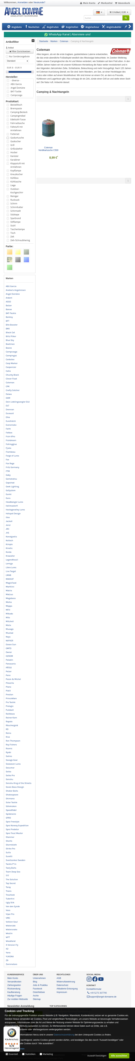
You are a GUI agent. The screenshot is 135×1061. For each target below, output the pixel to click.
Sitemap (37, 999)
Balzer (9, 305)
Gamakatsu (11, 479)
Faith (8, 429)
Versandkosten (14, 981)
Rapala (9, 721)
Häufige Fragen (14, 995)
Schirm (13, 203)
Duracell (10, 413)
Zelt (12, 236)
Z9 (7, 960)
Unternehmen (39, 978)
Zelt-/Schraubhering (20, 240)
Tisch (12, 232)
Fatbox (9, 432)
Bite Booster (11, 325)
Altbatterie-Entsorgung (67, 988)
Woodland (10, 941)
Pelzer (8, 671)
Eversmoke (11, 425)
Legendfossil (12, 560)
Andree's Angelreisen (16, 290)
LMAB (8, 575)
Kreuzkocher (16, 174)
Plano (8, 687)
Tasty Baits (11, 868)
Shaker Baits (12, 791)
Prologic (10, 706)
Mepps (9, 606)
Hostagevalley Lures (15, 509)
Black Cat (10, 332)
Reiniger (14, 196)
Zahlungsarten (14, 985)
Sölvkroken (11, 806)
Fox (7, 459)
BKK (8, 328)
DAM (8, 398)
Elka (8, 417)
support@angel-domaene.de (101, 997)
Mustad (9, 633)
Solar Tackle (11, 802)
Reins (8, 733)
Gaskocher (15, 141)
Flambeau (10, 452)
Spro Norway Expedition (17, 825)
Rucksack (14, 199)
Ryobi (8, 752)
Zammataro (11, 964)
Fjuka (8, 448)
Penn (8, 675)
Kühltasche (15, 181)
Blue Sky (10, 340)
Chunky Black (12, 375)
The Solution (12, 879)
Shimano (10, 798)
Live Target (11, 571)
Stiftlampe (15, 221)
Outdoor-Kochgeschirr (16, 191)
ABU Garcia (16, 84)
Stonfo (9, 841)
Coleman (10, 382)
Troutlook (10, 895)
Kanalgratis (11, 536)
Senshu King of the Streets (18, 783)
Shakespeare (12, 794)
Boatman (10, 344)
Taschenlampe (17, 229)
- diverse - (15, 80)
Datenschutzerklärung (64, 1035)
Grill (12, 145)
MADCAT (10, 579)
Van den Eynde (13, 906)
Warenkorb (122, 3)
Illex (8, 517)
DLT (7, 405)
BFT (7, 321)
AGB (59, 978)
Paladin (9, 660)
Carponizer (11, 367)
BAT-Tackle (16, 91)
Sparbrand (15, 218)
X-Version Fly (12, 945)
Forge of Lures (12, 456)
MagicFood (11, 583)
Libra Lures (11, 567)
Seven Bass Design (15, 787)
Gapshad (10, 482)
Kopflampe (15, 170)
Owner (9, 652)
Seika (8, 771)
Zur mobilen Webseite (17, 999)
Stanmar (10, 837)
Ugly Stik (10, 902)
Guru (8, 498)
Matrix (9, 590)
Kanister (14, 156)
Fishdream (11, 440)
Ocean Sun (11, 644)
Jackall (9, 521)
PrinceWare (11, 698)
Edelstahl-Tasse (17, 119)
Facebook (37, 988)
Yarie (8, 952)
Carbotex (10, 359)
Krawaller (10, 556)
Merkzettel (105, 3)
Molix (8, 625)
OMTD (8, 648)
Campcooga (16, 95)
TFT (7, 875)
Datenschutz (62, 985)
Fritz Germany (12, 467)
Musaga (10, 629)
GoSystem (10, 490)
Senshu (9, 779)
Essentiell (13, 1054)
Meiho (9, 602)
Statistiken (30, 1054)
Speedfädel (11, 810)
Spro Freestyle (12, 821)
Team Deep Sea (13, 872)
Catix (8, 371)
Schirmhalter (16, 207)
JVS (7, 533)
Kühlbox (14, 177)
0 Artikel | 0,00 (119, 12)
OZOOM (9, 656)
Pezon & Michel (13, 679)
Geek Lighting (12, 486)
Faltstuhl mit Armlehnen (16, 128)
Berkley (9, 317)
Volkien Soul (12, 922)
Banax (9, 309)
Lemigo (9, 563)
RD (7, 729)
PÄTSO (9, 667)
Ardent (9, 298)
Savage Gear (12, 760)
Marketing (48, 1054)
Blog (35, 981)
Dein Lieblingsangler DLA (18, 402)
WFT (8, 937)
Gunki (9, 494)
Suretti (9, 856)
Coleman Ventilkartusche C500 (48, 148)
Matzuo (9, 594)
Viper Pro (10, 914)
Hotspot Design (13, 513)
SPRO (8, 818)
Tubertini (10, 898)
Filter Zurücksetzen (19, 51)
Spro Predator (12, 829)
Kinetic (9, 548)
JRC (7, 529)
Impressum (62, 992)
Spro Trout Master (14, 833)
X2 (7, 949)
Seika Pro (10, 775)
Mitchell (10, 621)
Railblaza (10, 714)
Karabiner (15, 159)
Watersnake (11, 929)
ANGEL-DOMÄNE (25, 12)
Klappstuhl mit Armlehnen (17, 165)
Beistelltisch (16, 104)
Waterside (10, 925)
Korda (8, 552)
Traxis (8, 891)
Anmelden (22, 2)
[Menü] (18, 1029)
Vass (8, 910)
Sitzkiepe (14, 214)
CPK (7, 386)
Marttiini (10, 586)
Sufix (8, 852)
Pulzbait (10, 710)
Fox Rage (10, 463)
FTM (8, 471)
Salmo (9, 756)
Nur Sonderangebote (19, 56)
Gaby (8, 475)
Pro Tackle (10, 702)
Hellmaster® (12, 506)
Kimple (9, 544)
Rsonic (9, 748)
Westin (9, 933)
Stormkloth (11, 845)
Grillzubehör (16, 148)
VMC (8, 918)
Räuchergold (12, 725)
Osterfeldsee (39, 992)
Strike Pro (10, 848)
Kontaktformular (93, 989)
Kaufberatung (13, 992)
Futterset (14, 134)
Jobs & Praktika (40, 985)
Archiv (36, 995)
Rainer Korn (11, 717)
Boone (9, 348)
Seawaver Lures (13, 764)
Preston (9, 694)
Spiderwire (11, 814)
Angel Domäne (18, 87)
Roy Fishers (11, 744)
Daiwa (9, 394)
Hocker (13, 152)
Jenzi (8, 525)
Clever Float (11, 378)
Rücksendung (13, 988)
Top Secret (11, 883)
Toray (8, 887)
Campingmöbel (17, 115)
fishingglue (11, 444)
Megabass (11, 598)
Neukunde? (39, 2)
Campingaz (11, 355)
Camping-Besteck (18, 112)
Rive (8, 737)
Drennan (10, 409)
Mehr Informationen (14, 1049)
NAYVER (9, 640)
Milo (8, 617)
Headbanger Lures (14, 502)
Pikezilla (10, 683)
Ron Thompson (13, 741)
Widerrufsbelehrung (66, 981)
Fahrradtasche (17, 123)
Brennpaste (16, 108)
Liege (12, 185)
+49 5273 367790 (97, 992)
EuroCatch (11, 421)
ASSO (8, 301)
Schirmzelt (15, 210)
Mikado (9, 613)
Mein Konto (87, 3)
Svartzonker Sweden (15, 860)
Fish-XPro (10, 436)
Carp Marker (12, 363)
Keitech (9, 540)
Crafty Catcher (13, 390)
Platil (8, 690)
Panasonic (11, 664)
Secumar (10, 768)
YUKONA (10, 956)
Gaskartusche (17, 137)
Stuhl (12, 225)
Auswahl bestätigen (97, 1055)
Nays (8, 637)
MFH (8, 610)
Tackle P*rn (11, 864)
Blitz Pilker (11, 336)
